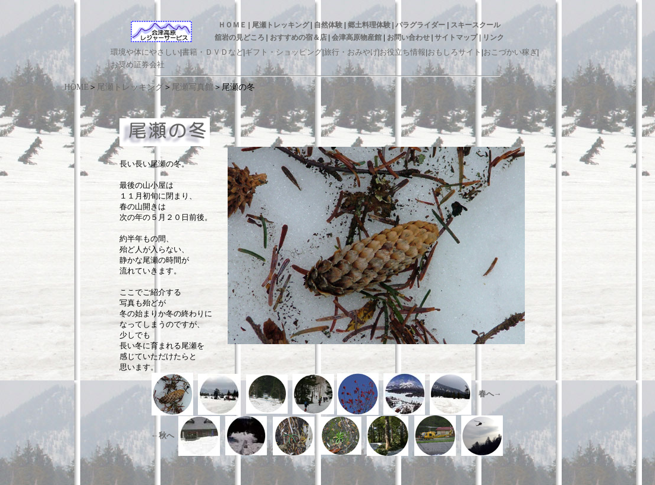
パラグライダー (420, 25)
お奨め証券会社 (138, 64)
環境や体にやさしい (145, 52)
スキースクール (475, 25)
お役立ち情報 (402, 52)
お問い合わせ (408, 37)
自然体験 (328, 25)
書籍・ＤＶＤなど (213, 52)
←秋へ (162, 435)
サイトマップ (455, 37)
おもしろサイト (454, 52)
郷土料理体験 (369, 25)
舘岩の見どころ (239, 37)
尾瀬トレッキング (280, 25)
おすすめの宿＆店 (298, 37)
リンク (493, 37)
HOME (76, 87)
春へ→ (490, 393)
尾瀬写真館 (192, 87)
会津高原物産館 (357, 37)
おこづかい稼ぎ (510, 52)
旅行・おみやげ (351, 52)
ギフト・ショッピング (283, 52)
